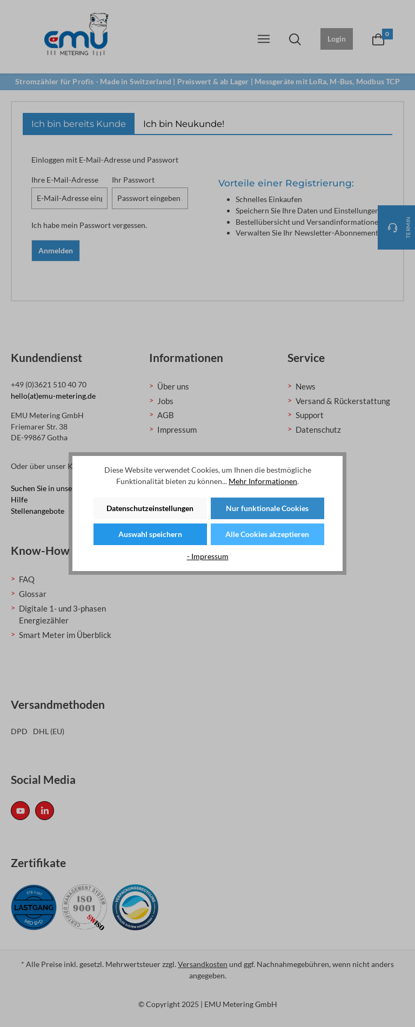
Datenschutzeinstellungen (149, 508)
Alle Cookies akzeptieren (267, 534)
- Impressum (208, 556)
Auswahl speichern (150, 534)
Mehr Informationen (263, 481)
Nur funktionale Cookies (267, 508)
